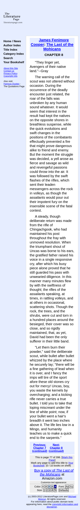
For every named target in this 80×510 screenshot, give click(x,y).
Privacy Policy (10, 73)
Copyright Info (10, 76)
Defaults (63, 490)
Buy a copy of (53, 472)
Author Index (11, 45)
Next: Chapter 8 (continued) (56, 447)
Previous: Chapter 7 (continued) (39, 447)
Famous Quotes (11, 83)
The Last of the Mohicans (58, 46)
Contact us (9, 71)
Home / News (11, 41)
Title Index (9, 49)
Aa (67, 486)
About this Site (11, 68)
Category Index (13, 53)
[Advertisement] (52, 18)
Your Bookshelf (13, 62)
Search (7, 58)
